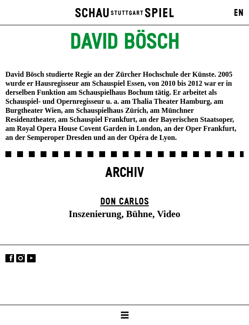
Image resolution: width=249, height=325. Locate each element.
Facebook (9, 258)
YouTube (31, 258)
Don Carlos (124, 202)
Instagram (20, 258)
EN (239, 13)
